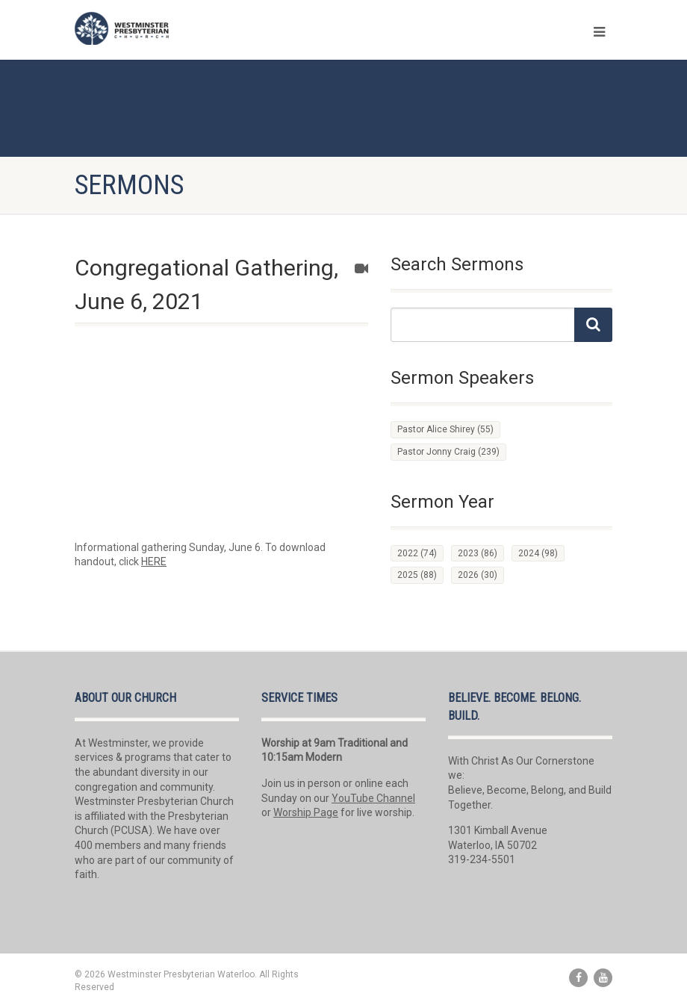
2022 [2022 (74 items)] (417, 553)
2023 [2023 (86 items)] (477, 553)
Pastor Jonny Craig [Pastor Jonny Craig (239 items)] (448, 452)
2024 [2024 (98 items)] (538, 553)
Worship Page (305, 812)
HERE (154, 561)
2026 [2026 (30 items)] (477, 575)
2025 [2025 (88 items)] (417, 575)
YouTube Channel (373, 798)
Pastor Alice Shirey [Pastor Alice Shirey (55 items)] (445, 429)
